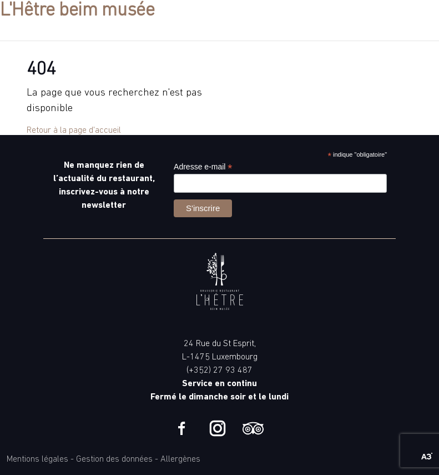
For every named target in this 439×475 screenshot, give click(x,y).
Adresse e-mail (203, 167)
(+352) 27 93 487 (219, 370)
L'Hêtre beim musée (77, 11)
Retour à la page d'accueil (74, 130)
